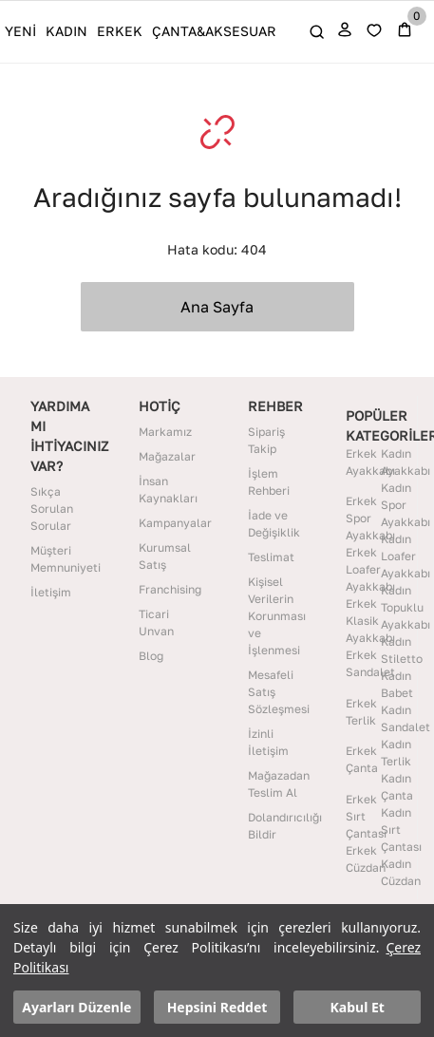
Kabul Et (357, 1007)
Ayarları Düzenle (76, 1007)
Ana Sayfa (217, 306)
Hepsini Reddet (217, 1007)
